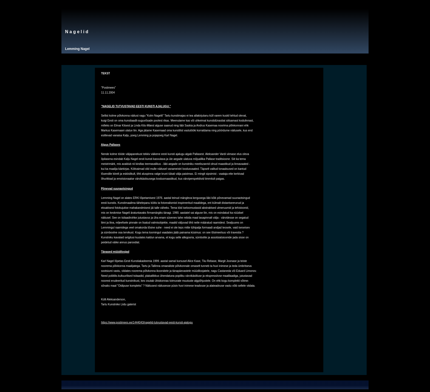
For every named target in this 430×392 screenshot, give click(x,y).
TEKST (105, 73)
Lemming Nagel (77, 49)
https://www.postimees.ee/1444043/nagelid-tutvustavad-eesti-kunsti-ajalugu (147, 322)
